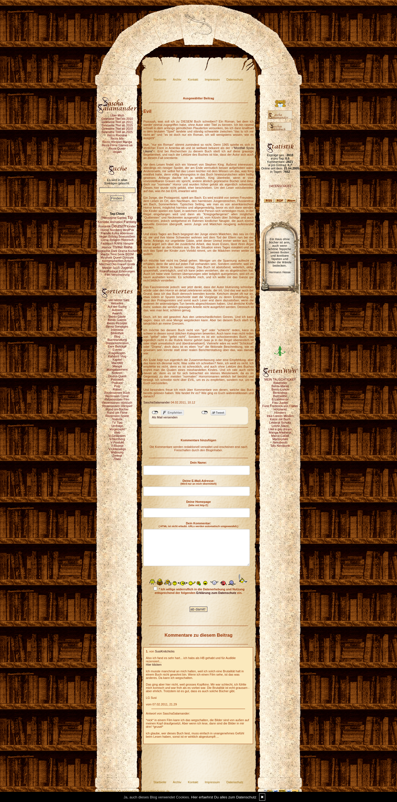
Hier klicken (154, 664)
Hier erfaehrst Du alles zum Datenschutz (223, 797)
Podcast (117, 382)
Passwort (117, 379)
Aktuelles (117, 303)
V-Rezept (117, 445)
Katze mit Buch (280, 419)
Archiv (177, 79)
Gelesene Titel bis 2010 (117, 118)
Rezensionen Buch (117, 392)
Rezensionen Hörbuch (117, 402)
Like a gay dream (280, 429)
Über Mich (117, 115)
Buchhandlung (117, 339)
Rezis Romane (117, 135)
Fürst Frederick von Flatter (280, 406)
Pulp (117, 386)
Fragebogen (117, 353)
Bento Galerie (117, 320)
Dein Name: (198, 462)
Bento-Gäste (117, 316)
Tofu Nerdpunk (280, 445)
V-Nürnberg (117, 439)
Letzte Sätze (280, 425)
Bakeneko (280, 382)
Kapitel (117, 359)
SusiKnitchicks (165, 651)
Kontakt (193, 79)
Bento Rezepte (117, 323)
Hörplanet (280, 409)
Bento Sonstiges (117, 326)
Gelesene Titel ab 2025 (117, 132)
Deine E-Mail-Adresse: (199, 482)
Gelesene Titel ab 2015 (117, 125)
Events (117, 349)
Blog (117, 336)
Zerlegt (117, 455)
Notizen (117, 373)
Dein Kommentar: (198, 525)
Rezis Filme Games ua (117, 145)
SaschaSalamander (156, 402)
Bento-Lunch (280, 389)
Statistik (117, 419)
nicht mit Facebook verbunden (155, 412)
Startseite (160, 79)
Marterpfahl (280, 439)
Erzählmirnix (280, 399)
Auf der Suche (117, 306)
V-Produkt (117, 442)
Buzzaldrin (280, 396)
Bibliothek (117, 333)
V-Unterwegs (117, 449)
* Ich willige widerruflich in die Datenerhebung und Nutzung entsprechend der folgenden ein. (199, 590)
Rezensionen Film (117, 399)
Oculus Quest (117, 376)
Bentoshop (280, 392)
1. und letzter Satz (117, 300)
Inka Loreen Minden (280, 416)
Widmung (117, 452)
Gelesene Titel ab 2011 (117, 122)
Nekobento (280, 442)
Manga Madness (280, 432)
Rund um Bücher (117, 409)
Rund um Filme (117, 412)
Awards (117, 313)
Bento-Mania (280, 386)
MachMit (117, 363)
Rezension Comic (117, 396)
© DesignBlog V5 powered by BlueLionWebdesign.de (134, 791)
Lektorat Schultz (280, 422)
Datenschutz (234, 79)
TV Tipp (117, 422)
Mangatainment (117, 369)
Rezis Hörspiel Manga (117, 142)
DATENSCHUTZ (280, 186)
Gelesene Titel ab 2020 (117, 128)
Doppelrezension (117, 343)
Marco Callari (280, 435)
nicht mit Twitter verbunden (205, 412)
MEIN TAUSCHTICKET (280, 379)
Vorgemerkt (117, 429)
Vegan (117, 151)
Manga (117, 366)
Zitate (117, 459)
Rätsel (117, 389)
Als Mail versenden (165, 417)
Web (117, 432)
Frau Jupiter (280, 402)
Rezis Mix (117, 138)
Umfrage (117, 425)
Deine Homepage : (198, 503)
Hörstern (280, 412)
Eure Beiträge (117, 346)
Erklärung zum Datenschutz (216, 592)
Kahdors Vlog (117, 356)
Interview (117, 329)
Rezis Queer (117, 148)
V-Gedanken (117, 435)
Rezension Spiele (117, 416)
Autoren (117, 310)
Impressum (212, 79)
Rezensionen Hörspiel (117, 406)
